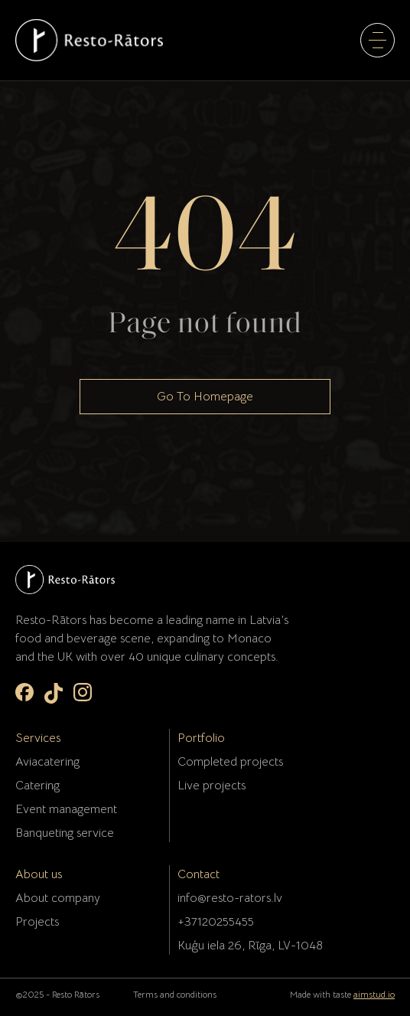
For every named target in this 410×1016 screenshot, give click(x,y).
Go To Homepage (205, 396)
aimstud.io (374, 994)
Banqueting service (64, 833)
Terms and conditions (174, 994)
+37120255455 (215, 921)
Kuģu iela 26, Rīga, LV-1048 (250, 945)
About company (57, 898)
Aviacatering (47, 761)
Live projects (211, 785)
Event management (66, 809)
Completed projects (230, 761)
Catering (37, 785)
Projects (37, 921)
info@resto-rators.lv (229, 898)
